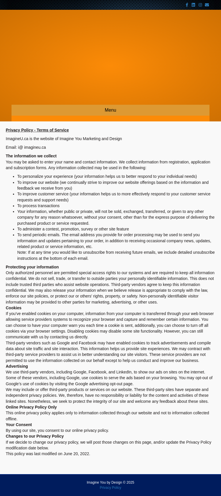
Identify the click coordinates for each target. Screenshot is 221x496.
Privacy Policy (110, 488)
